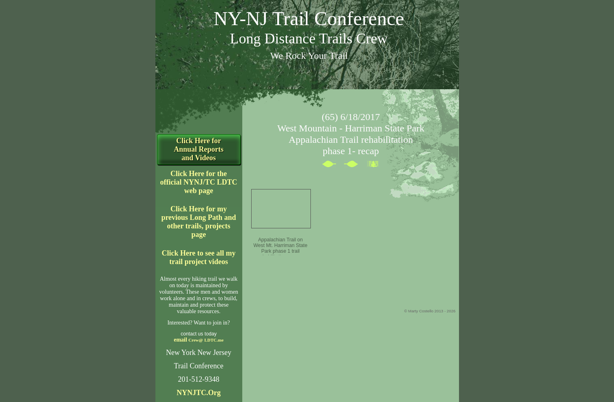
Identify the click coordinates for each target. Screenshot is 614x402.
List (377, 165)
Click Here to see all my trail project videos (198, 257)
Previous (333, 165)
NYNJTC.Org (199, 393)
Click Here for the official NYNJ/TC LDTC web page (198, 182)
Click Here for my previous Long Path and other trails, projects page (198, 222)
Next (355, 165)
